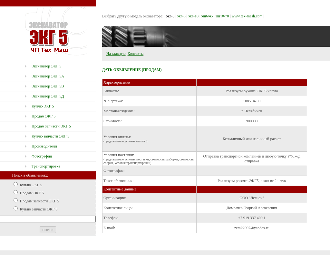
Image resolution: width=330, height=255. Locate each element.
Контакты (136, 53)
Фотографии (42, 156)
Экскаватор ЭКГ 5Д (48, 96)
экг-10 (193, 16)
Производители (44, 146)
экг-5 (170, 16)
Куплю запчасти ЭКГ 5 (50, 136)
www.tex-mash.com (247, 16)
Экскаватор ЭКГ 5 (46, 66)
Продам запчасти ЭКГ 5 (51, 126)
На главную (116, 53)
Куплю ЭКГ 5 (43, 106)
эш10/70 (222, 16)
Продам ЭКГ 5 (43, 116)
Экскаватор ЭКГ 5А (48, 76)
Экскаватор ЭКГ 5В (48, 86)
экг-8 (181, 16)
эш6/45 (207, 16)
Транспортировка (46, 166)
